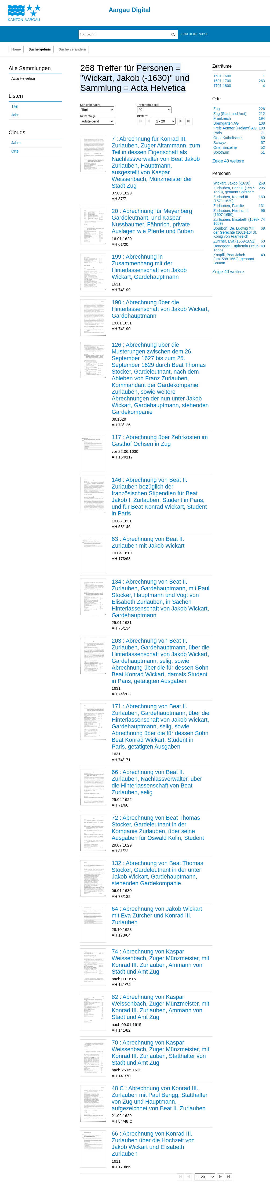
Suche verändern (72, 49)
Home (16, 49)
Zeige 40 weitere (228, 161)
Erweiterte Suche (195, 34)
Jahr (15, 115)
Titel (14, 106)
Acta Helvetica (23, 79)
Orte (15, 151)
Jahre (15, 143)
